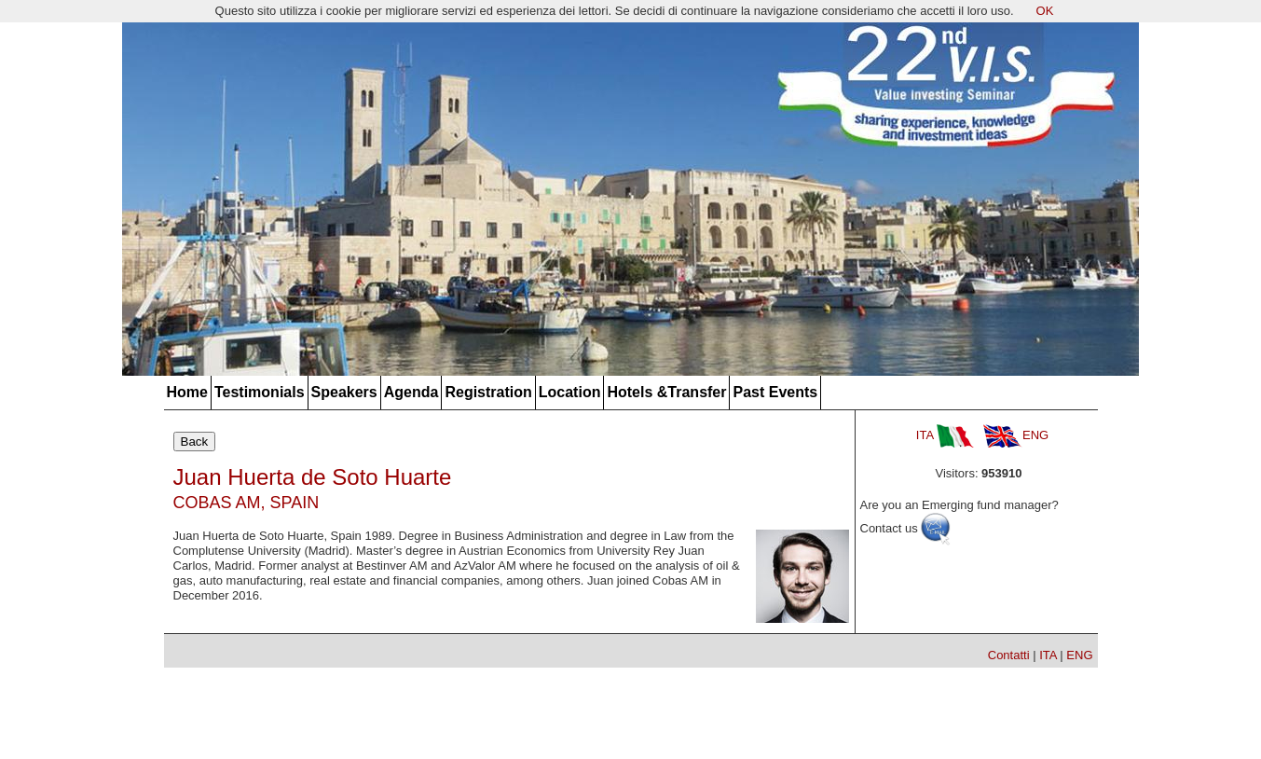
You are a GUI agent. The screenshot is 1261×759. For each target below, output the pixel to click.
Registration (488, 392)
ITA (945, 435)
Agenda (411, 392)
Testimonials (259, 392)
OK (1045, 11)
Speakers (344, 392)
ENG (1016, 435)
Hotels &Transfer (666, 392)
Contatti (1009, 655)
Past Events (775, 392)
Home (187, 392)
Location (570, 392)
